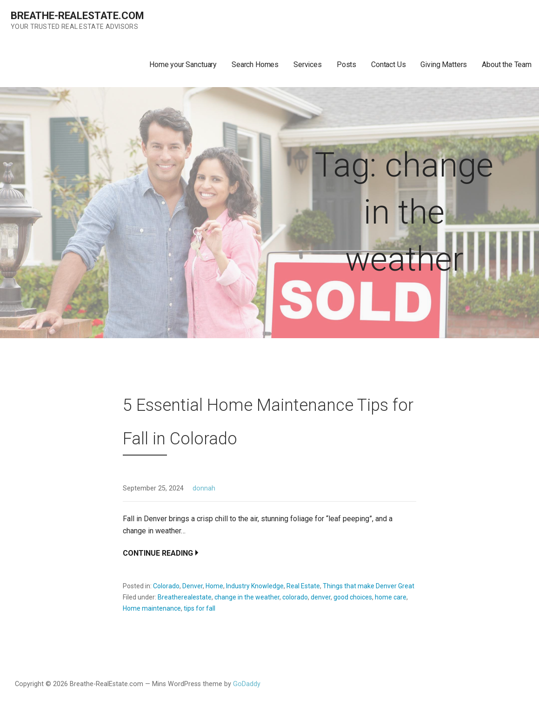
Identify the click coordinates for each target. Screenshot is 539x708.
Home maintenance (152, 608)
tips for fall (199, 608)
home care (390, 597)
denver (321, 597)
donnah (204, 488)
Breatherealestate (185, 597)
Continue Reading (158, 553)
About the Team (507, 64)
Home (214, 586)
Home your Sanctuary (183, 64)
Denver (192, 586)
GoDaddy (246, 684)
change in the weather (246, 597)
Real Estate (303, 586)
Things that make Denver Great (368, 586)
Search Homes (255, 64)
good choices (352, 597)
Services (307, 64)
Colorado (166, 586)
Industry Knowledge (255, 586)
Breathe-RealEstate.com (77, 15)
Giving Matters (443, 64)
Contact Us (388, 64)
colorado (295, 597)
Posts (346, 64)
